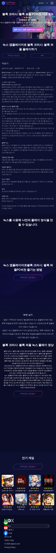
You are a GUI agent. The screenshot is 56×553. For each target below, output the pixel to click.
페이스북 (8, 537)
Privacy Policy (9, 547)
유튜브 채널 (9, 540)
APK (42, 55)
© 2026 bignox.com (12, 544)
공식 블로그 (9, 530)
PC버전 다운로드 (14, 55)
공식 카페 (8, 533)
